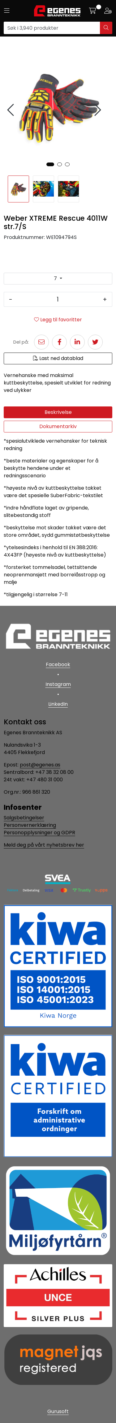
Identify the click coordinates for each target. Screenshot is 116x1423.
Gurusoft (58, 1411)
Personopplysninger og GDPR (39, 832)
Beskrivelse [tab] (58, 412)
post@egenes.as (40, 764)
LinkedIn (58, 704)
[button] (50, 164)
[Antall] (57, 299)
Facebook (58, 664)
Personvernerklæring (30, 825)
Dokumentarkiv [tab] (58, 426)
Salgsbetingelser (24, 817)
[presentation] (11, 110)
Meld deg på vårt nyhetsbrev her (44, 844)
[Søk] (52, 28)
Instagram (58, 684)
